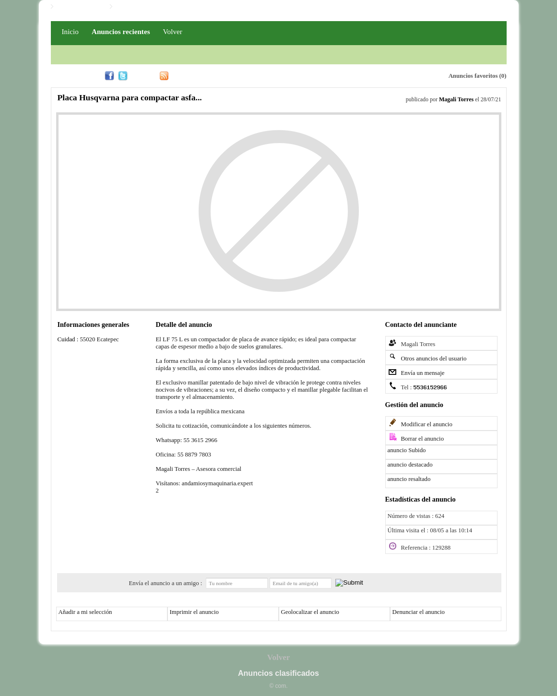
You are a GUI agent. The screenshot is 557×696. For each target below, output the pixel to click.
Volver (172, 31)
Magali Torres (456, 99)
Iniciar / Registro (79, 6)
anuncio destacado (410, 464)
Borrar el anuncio (422, 438)
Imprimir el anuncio (194, 612)
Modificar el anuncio (426, 424)
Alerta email (395, 75)
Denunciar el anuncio (418, 612)
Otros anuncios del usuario (434, 358)
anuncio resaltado (409, 479)
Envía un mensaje (423, 373)
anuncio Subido (407, 450)
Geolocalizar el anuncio (310, 612)
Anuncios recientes (121, 31)
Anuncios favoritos (473, 75)
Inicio (70, 31)
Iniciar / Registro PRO (145, 6)
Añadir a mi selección (85, 612)
